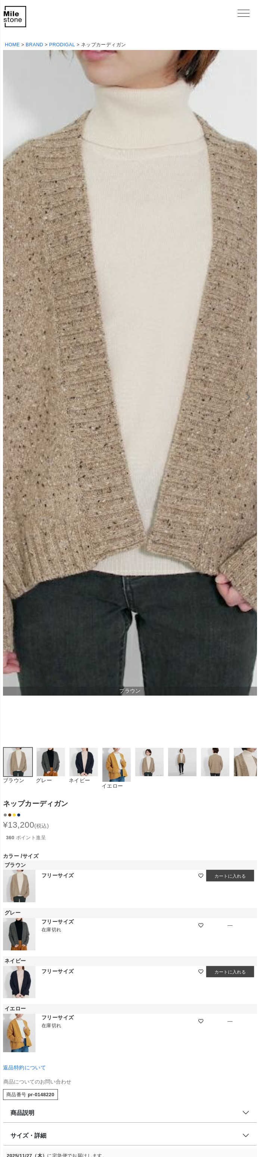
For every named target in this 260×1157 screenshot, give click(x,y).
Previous (11, 397)
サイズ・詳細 (28, 1135)
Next (248, 397)
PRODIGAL (62, 44)
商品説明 (22, 1113)
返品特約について (24, 1067)
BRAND (34, 44)
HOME (12, 44)
